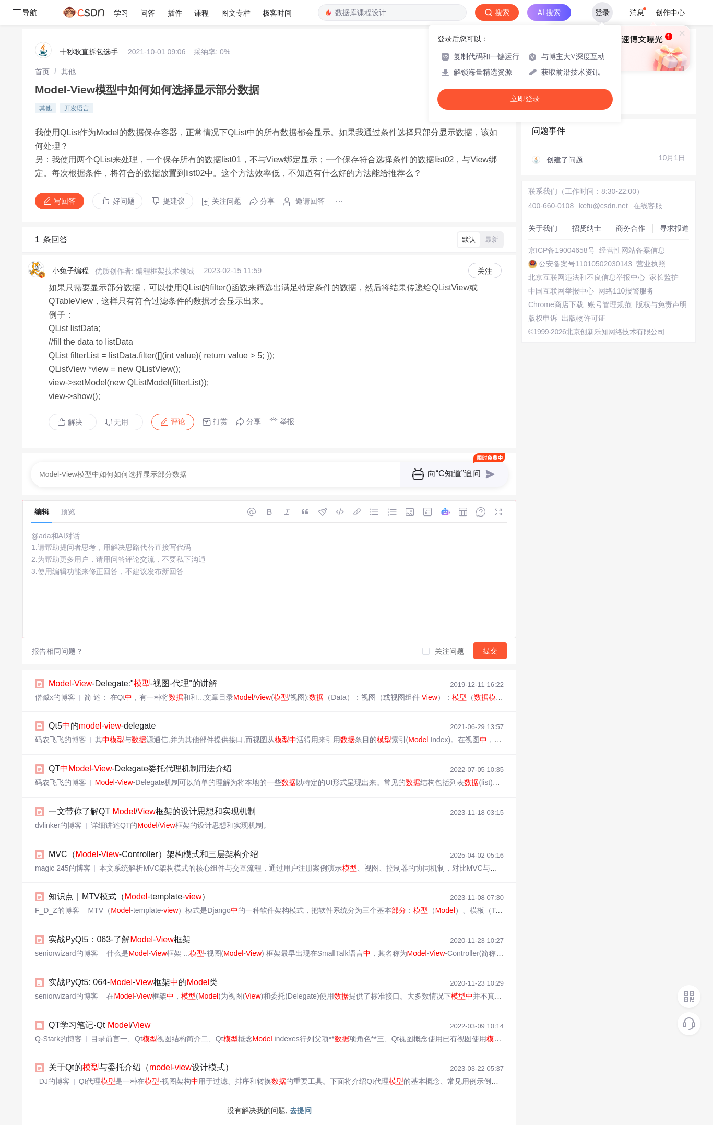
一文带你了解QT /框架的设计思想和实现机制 (152, 811)
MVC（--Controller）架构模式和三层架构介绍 (153, 854)
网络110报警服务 (626, 291)
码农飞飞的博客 (60, 739)
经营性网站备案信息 (632, 250)
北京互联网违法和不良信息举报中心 (586, 277)
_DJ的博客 (52, 1081)
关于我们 (542, 228)
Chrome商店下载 (556, 304)
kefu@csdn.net (603, 206)
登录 (602, 12)
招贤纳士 (586, 228)
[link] (42, 71)
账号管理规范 (610, 304)
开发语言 (76, 108)
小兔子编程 (70, 270)
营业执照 (651, 264)
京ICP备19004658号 (561, 250)
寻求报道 (674, 228)
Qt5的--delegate (102, 725)
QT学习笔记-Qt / (99, 1025)
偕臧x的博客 (55, 697)
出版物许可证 (583, 318)
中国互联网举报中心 (561, 291)
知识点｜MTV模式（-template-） (129, 896)
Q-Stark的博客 (58, 1039)
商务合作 (630, 228)
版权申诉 (542, 318)
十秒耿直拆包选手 (89, 52)
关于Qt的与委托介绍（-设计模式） (141, 1067)
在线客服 (647, 206)
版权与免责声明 (661, 304)
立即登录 (525, 99)
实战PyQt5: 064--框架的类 (133, 982)
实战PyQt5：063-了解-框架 (120, 939)
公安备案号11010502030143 (585, 264)
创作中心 (670, 12)
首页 (42, 71)
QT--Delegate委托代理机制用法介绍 (140, 768)
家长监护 (664, 277)
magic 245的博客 (63, 868)
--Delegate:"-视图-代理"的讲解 (133, 683)
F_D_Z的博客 (57, 910)
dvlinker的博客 (58, 825)
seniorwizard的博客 (66, 953)
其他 (68, 71)
